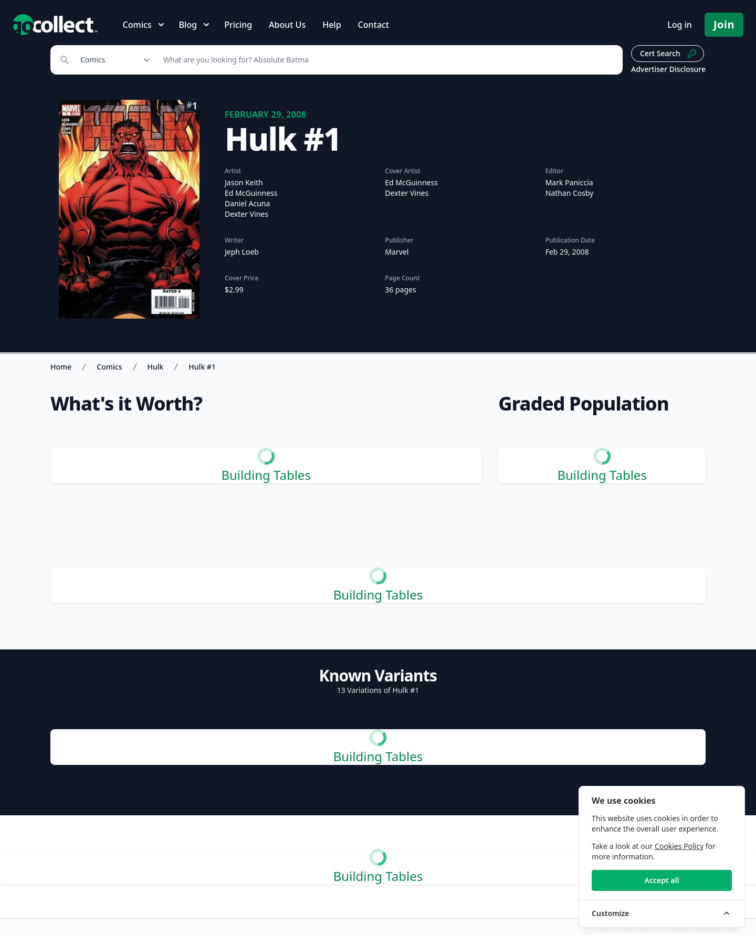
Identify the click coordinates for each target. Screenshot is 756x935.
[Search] (387, 60)
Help (331, 24)
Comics (109, 367)
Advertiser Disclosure (668, 69)
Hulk (156, 367)
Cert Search (668, 53)
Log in (679, 24)
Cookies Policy (679, 846)
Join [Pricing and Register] (723, 24)
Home (60, 367)
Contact (373, 24)
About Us (287, 24)
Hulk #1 (202, 367)
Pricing (238, 24)
